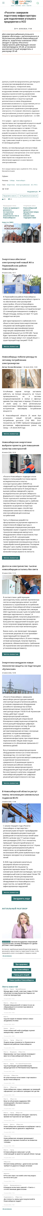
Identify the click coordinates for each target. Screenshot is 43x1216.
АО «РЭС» (34, 185)
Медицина (13, 1051)
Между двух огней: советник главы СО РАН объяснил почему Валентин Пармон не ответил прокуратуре (21, 993)
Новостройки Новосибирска (21, 980)
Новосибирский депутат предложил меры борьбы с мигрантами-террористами (31, 213)
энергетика (11, 185)
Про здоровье (22, 964)
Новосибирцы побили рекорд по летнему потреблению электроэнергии (19, 360)
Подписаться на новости (28, 196)
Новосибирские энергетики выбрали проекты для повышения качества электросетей (20, 445)
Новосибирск (20, 180)
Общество (13, 1002)
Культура (7, 1075)
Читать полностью (11, 346)
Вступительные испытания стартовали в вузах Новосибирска (20, 1078)
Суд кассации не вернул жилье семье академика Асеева (18, 1020)
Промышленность (15, 1185)
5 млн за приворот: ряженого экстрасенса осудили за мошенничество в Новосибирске (11, 213)
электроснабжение (23, 185)
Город (12, 1040)
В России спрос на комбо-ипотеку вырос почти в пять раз (20, 1176)
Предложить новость (9, 196)
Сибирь (12, 180)
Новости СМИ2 (7, 222)
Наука (12, 989)
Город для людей (21, 975)
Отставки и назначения (23, 1063)
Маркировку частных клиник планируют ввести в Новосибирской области (19, 1055)
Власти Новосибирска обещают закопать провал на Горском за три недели (20, 1116)
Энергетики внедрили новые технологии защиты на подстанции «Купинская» (21, 665)
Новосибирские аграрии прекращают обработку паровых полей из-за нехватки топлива (20, 1140)
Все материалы (7, 956)
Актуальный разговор (15, 908)
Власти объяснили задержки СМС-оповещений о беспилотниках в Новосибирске (17, 1103)
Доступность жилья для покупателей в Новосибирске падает (19, 1200)
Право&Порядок (21, 989)
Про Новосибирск (21, 969)
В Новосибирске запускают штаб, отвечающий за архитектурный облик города (22, 1153)
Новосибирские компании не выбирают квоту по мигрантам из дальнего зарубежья (22, 1127)
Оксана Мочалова (15, 367)
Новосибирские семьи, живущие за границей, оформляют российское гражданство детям (22, 1090)
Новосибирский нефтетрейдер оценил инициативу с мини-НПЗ (19, 1031)
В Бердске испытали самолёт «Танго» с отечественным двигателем (19, 1188)
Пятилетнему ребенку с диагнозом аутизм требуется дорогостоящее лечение (21, 1165)
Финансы (6, 1173)
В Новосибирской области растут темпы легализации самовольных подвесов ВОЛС (20, 794)
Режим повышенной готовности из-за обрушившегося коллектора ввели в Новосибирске (19, 1007)
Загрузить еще (21, 898)
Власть (6, 989)
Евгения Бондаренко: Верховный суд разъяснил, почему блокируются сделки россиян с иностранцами (19, 943)
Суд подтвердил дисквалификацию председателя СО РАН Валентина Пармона (20, 1067)
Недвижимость (9, 1197)
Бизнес (6, 1028)
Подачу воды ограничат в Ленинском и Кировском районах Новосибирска (19, 1043)
